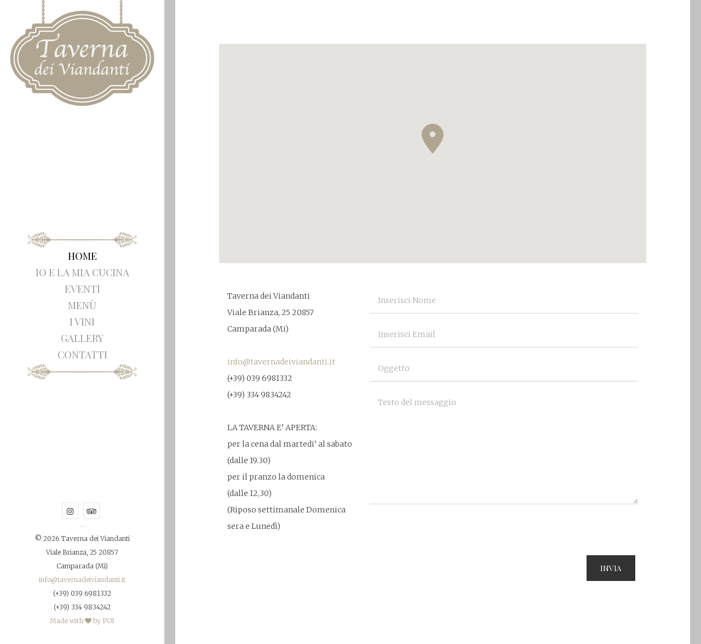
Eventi (82, 288)
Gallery (82, 338)
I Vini (82, 321)
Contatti (82, 354)
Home (82, 256)
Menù (82, 305)
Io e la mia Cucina (82, 272)
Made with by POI (82, 621)
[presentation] (453, 533)
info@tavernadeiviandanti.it (82, 579)
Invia (611, 568)
